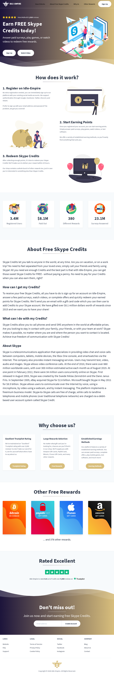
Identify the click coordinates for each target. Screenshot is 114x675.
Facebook (60, 648)
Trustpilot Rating (19, 466)
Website (6, 644)
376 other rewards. (60, 539)
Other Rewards (89, 4)
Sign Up (105, 4)
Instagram (61, 651)
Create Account (71, 624)
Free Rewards (57, 466)
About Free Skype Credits (59, 4)
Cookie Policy (35, 651)
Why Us (76, 4)
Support (6, 651)
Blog (86, 644)
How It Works (40, 4)
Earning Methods (95, 466)
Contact (87, 651)
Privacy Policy (35, 648)
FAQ (4, 648)
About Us (87, 648)
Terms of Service (36, 644)
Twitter (59, 644)
